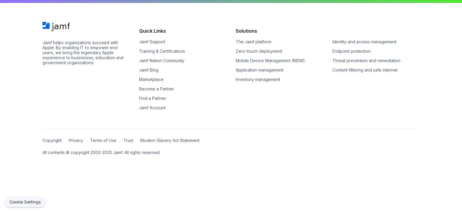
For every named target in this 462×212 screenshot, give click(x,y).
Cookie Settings (25, 201)
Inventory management (258, 79)
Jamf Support (152, 41)
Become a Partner (156, 88)
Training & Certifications (162, 51)
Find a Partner (152, 98)
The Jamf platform (253, 41)
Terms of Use (103, 140)
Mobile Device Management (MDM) (270, 60)
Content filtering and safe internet (364, 69)
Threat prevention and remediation (366, 60)
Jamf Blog (149, 69)
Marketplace (151, 79)
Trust (128, 140)
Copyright (52, 140)
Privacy (76, 140)
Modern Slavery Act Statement (169, 140)
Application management (259, 69)
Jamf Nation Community (161, 60)
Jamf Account (152, 107)
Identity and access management (364, 41)
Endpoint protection (351, 51)
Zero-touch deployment (259, 51)
